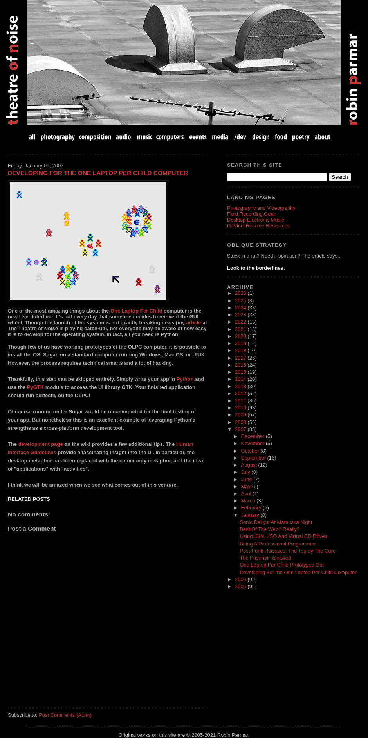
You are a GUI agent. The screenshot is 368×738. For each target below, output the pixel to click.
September (254, 458)
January (251, 515)
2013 (241, 386)
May (246, 486)
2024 (241, 308)
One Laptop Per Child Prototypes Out (282, 565)
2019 (241, 343)
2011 (241, 401)
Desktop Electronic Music (255, 220)
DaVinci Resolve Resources (258, 226)
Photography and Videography (261, 208)
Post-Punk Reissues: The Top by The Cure (288, 551)
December (253, 436)
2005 (241, 586)
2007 (241, 429)
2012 (241, 393)
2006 (241, 579)
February (252, 508)
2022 (241, 322)
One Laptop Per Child (136, 311)
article (193, 322)
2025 (241, 301)
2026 (241, 293)
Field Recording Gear (251, 214)
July (246, 472)
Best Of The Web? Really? (269, 529)
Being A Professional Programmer (278, 544)
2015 (241, 372)
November (253, 443)
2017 (241, 358)
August (249, 465)
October (251, 451)
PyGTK (35, 387)
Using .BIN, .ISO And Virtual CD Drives (283, 536)
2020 (241, 336)
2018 (241, 350)
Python (185, 379)
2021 (241, 329)
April (247, 493)
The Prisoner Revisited (265, 558)
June (247, 479)
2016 (241, 365)
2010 (241, 408)
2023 (241, 315)
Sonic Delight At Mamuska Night (276, 522)
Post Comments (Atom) (65, 715)
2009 (241, 415)
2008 (241, 422)
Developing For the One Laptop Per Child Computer (98, 172)
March (249, 501)
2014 (241, 379)
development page (40, 444)
